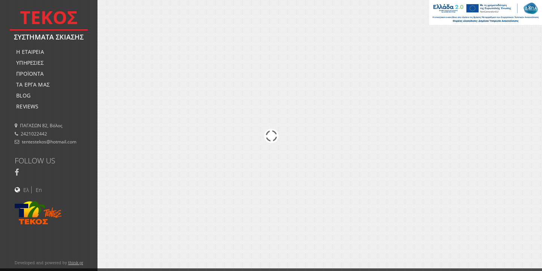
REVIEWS (27, 106)
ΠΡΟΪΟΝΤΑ (30, 73)
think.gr (75, 262)
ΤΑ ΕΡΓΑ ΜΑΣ (33, 84)
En (39, 189)
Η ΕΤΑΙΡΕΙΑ (30, 51)
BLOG (23, 95)
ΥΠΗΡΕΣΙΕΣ (30, 62)
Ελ (26, 189)
